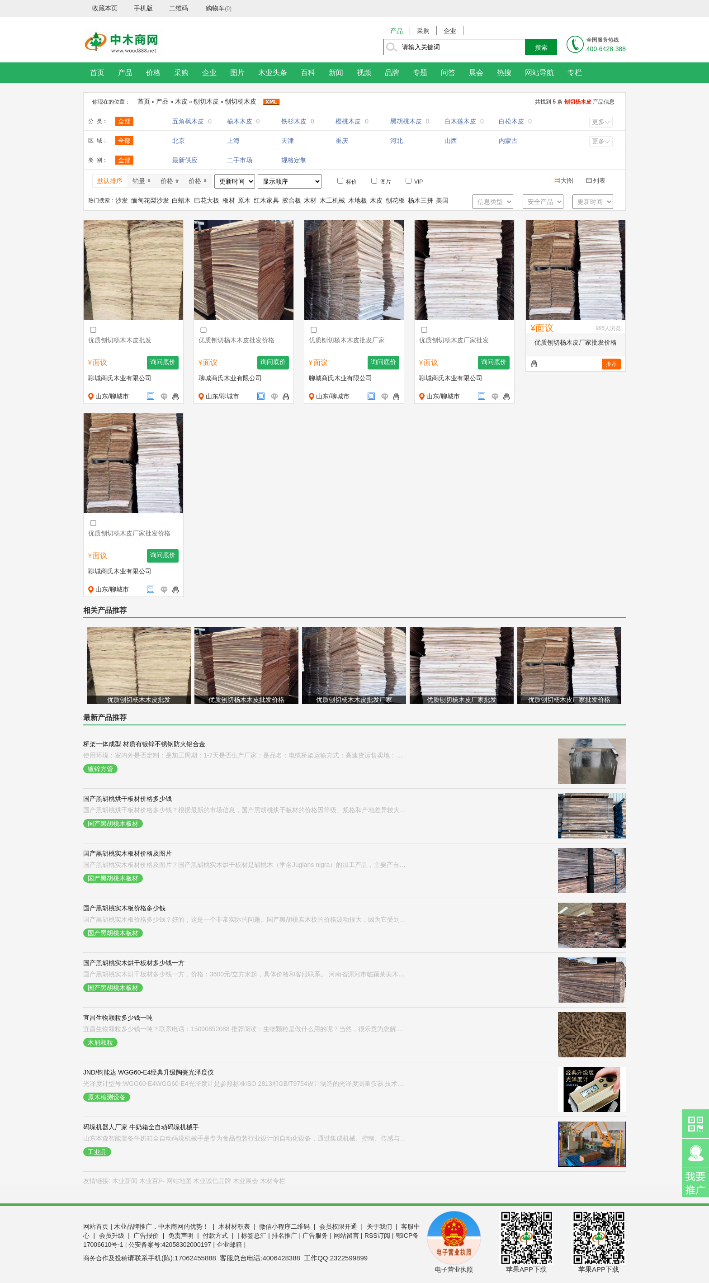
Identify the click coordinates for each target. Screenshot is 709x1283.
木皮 (181, 101)
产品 (396, 30)
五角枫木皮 (192, 121)
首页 (97, 72)
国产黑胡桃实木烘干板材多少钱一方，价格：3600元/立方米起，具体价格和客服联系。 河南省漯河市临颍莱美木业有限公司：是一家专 (245, 974)
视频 (364, 72)
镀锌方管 (100, 768)
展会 (476, 72)
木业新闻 (124, 1180)
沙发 (121, 200)
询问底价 (162, 362)
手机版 (143, 8)
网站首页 (96, 1226)
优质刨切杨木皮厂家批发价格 (575, 342)
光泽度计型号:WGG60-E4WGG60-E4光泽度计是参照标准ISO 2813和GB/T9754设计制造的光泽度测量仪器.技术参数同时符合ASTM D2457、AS (245, 1083)
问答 (448, 72)
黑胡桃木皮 (410, 121)
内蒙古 (508, 140)
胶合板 (291, 200)
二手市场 (239, 160)
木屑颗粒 (100, 1042)
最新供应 (185, 160)
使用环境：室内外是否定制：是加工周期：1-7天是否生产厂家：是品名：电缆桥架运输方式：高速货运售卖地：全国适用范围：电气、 (245, 755)
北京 (178, 140)
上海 (233, 140)
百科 (308, 72)
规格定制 (294, 160)
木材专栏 (272, 1180)
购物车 (215, 8)
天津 (287, 140)
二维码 (178, 8)
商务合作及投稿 (105, 1258)
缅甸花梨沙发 (150, 200)
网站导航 (539, 72)
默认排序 (110, 181)
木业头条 (272, 72)
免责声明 (181, 1235)
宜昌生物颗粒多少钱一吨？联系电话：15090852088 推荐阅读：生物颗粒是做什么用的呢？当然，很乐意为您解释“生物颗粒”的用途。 (245, 1028)
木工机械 (332, 200)
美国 (442, 200)
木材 (310, 200)
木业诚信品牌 (212, 1180)
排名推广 (284, 1235)
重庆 (342, 140)
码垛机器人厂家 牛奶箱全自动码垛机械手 (141, 1127)
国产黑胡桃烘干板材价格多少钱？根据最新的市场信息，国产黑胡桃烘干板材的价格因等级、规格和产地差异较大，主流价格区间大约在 (245, 810)
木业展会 (245, 1180)
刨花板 (395, 200)
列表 (596, 180)
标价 (347, 181)
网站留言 (346, 1235)
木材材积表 (234, 1226)
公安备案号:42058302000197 (169, 1244)
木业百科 (152, 1180)
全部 (124, 121)
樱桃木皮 (352, 121)
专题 (420, 72)
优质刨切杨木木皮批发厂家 (354, 699)
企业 (450, 30)
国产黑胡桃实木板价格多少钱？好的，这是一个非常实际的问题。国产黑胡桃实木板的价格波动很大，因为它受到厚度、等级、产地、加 (245, 919)
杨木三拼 (420, 200)
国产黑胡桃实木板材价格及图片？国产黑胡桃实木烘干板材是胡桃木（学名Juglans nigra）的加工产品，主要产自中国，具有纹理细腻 (245, 864)
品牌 (392, 72)
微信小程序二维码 (284, 1226)
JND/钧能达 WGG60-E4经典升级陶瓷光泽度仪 (148, 1072)
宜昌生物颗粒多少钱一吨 (118, 1017)
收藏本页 (105, 8)
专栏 (574, 72)
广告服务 (315, 1235)
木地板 (357, 200)
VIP (414, 181)
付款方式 (215, 1235)
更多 (598, 121)
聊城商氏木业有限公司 (119, 378)
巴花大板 (206, 200)
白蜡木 (181, 200)
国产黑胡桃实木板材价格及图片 (127, 853)
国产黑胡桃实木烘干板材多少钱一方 (133, 962)
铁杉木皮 (297, 121)
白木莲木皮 (464, 121)
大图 (564, 180)
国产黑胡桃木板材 (113, 823)
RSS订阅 (377, 1235)
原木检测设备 (107, 1097)
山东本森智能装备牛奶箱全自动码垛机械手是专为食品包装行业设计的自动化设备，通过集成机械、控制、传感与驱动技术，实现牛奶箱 (245, 1138)
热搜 (504, 72)
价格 (153, 72)
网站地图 (179, 1180)
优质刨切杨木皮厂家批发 (461, 699)
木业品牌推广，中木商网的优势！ (161, 1226)
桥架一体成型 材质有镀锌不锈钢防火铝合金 (144, 744)
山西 (450, 140)
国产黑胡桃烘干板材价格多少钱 (127, 798)
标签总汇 (253, 1235)
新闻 (336, 72)
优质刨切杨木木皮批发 (138, 699)
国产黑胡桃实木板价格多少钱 (124, 908)
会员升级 (111, 1235)
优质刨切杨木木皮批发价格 (246, 699)
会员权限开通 (338, 1226)
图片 (237, 72)
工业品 (97, 1151)
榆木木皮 (243, 121)
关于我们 (379, 1226)
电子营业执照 (454, 1269)
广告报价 (146, 1235)
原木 (244, 200)
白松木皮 (515, 121)
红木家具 (266, 200)
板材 (228, 200)
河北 (396, 140)
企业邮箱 (229, 1244)
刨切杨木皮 (240, 101)
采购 (423, 30)
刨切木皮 (206, 101)
